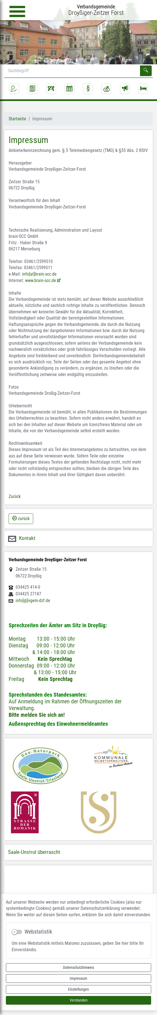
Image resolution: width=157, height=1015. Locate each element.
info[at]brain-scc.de (39, 274)
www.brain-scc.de (40, 280)
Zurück (15, 496)
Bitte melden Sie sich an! (37, 714)
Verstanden (79, 1000)
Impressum (78, 978)
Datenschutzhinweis (78, 967)
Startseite (17, 118)
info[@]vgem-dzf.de (33, 600)
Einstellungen (78, 989)
